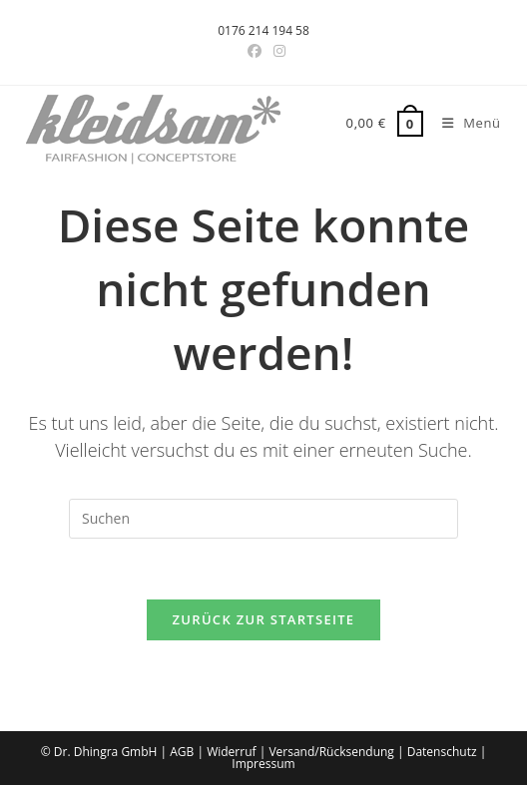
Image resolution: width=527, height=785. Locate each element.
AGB (182, 751)
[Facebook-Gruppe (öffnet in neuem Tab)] (254, 51)
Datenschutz (442, 751)
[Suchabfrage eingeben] (263, 519)
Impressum (263, 763)
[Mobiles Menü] (464, 123)
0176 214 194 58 (263, 30)
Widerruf (231, 751)
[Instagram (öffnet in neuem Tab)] (276, 51)
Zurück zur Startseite (264, 619)
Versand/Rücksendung (331, 751)
